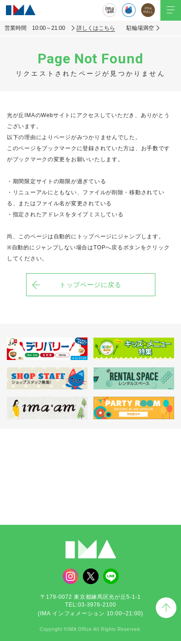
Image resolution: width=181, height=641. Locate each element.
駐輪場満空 (140, 28)
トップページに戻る (90, 284)
